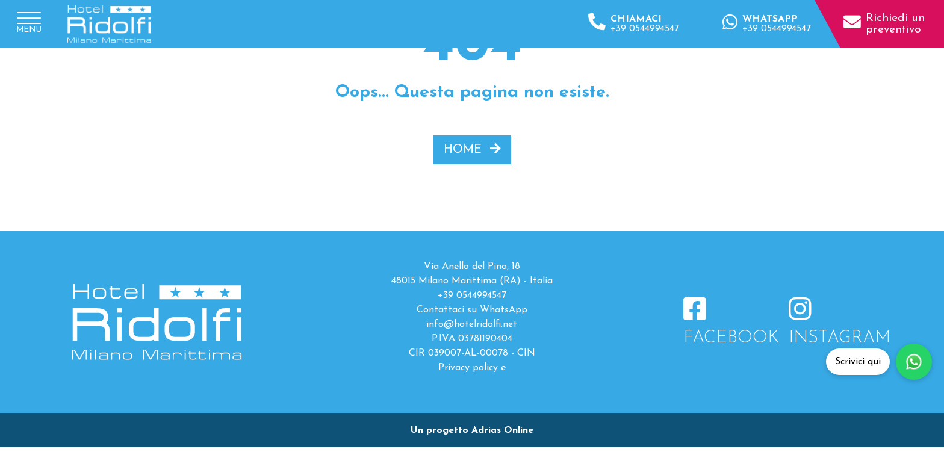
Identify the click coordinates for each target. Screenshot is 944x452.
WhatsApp (503, 310)
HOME (472, 149)
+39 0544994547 (472, 295)
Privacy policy (468, 368)
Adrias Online (502, 430)
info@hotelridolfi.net (471, 324)
